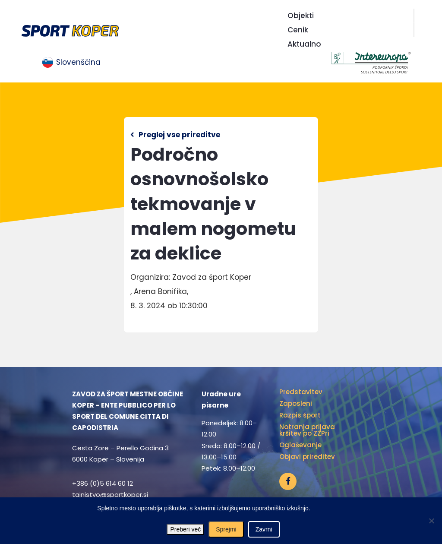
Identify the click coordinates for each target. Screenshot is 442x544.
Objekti (300, 15)
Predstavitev (300, 391)
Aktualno (304, 44)
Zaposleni (295, 403)
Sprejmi (226, 529)
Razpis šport (300, 415)
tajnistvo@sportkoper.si (110, 494)
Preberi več (185, 529)
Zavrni (264, 529)
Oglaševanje (300, 444)
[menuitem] (71, 62)
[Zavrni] (431, 520)
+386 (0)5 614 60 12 (102, 483)
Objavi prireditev (307, 456)
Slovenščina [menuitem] (78, 62)
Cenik (297, 30)
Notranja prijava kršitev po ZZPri (307, 430)
